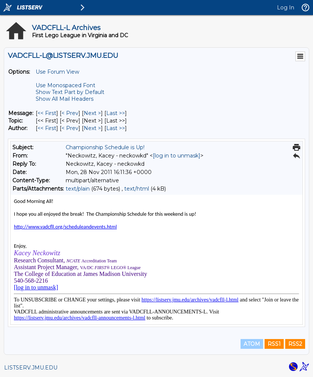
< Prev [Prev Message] (70, 113)
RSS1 (274, 344)
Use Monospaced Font (65, 85)
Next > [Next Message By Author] (92, 128)
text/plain (78, 188)
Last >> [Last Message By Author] (115, 128)
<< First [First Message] (47, 113)
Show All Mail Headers (64, 98)
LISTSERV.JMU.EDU (30, 367)
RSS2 (295, 344)
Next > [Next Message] (92, 113)
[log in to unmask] (176, 155)
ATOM (252, 344)
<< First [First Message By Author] (47, 128)
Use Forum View (57, 71)
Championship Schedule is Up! (105, 147)
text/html (136, 188)
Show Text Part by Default (70, 92)
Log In (285, 7)
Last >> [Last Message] (115, 113)
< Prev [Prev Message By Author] (70, 128)
